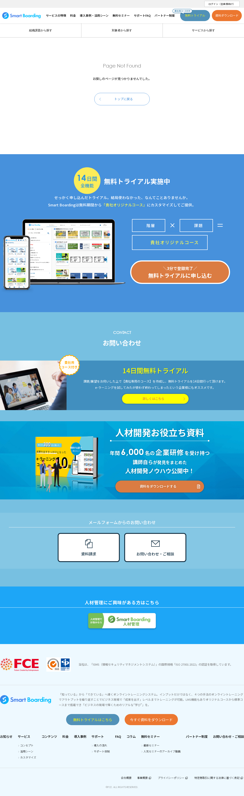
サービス (24, 736)
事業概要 (144, 778)
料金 (65, 736)
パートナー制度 (197, 736)
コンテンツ (49, 736)
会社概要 (126, 778)
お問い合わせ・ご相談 (228, 736)
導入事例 (80, 736)
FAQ (118, 736)
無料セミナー (150, 736)
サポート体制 (102, 751)
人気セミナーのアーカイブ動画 (162, 751)
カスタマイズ (28, 757)
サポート (97, 736)
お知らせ (6, 736)
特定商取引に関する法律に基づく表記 (219, 778)
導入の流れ (100, 745)
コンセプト (26, 745)
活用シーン (26, 751)
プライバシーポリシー (173, 778)
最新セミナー (151, 745)
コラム (131, 736)
